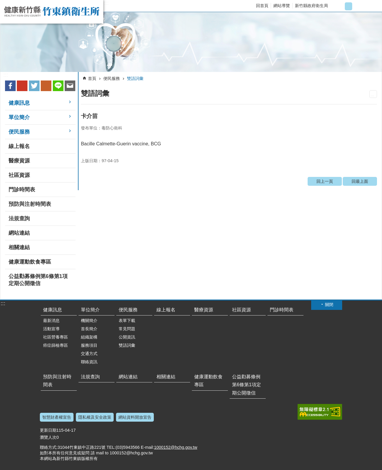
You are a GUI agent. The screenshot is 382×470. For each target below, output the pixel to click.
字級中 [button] (348, 6)
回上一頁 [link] (324, 181)
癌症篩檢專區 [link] (55, 345)
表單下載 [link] (127, 320)
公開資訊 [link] (127, 337)
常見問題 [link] (127, 328)
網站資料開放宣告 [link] (134, 417)
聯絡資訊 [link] (89, 361)
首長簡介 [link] (89, 328)
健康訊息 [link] (19, 103)
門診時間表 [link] (22, 190)
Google (22, 85)
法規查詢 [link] (19, 218)
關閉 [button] (329, 304)
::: (106, 3)
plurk (46, 85)
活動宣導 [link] (51, 328)
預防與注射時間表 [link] (30, 204)
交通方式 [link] (89, 353)
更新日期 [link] (48, 430)
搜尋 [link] (372, 6)
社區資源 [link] (19, 175)
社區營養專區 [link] (55, 337)
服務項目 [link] (89, 345)
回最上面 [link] (360, 181)
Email (70, 85)
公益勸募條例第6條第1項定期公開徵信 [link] (38, 279)
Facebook (10, 85)
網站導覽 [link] (281, 5)
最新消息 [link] (51, 320)
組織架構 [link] (89, 337)
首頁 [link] (92, 78)
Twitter (34, 85)
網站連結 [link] (19, 233)
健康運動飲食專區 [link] (30, 262)
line (58, 85)
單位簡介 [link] (19, 117)
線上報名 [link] (19, 146)
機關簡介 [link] (89, 320)
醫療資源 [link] (19, 161)
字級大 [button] (358, 6)
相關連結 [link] (19, 247)
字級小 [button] (338, 6)
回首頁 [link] (262, 5)
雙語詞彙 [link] (135, 78)
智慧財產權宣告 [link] (56, 417)
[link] (191, 42)
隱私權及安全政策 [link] (94, 417)
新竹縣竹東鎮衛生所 (51, 12)
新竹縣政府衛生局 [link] (311, 5)
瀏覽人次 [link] (48, 437)
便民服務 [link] (19, 132)
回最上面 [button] (334, 466)
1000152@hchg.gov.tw (175, 447)
